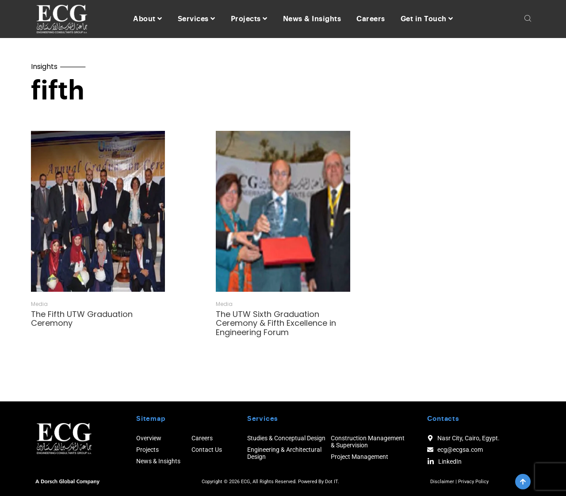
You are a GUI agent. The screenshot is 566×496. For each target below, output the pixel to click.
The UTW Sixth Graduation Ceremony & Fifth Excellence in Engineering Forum (276, 323)
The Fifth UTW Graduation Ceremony (82, 319)
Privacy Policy (473, 482)
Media (39, 304)
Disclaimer (442, 482)
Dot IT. (332, 482)
